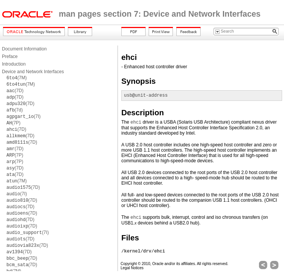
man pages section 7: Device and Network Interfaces (159, 14)
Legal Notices (132, 268)
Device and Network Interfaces (33, 71)
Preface (9, 56)
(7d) (14, 110)
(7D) (15, 90)
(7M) (16, 77)
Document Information (24, 49)
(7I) (23, 116)
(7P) (13, 123)
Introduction (14, 64)
